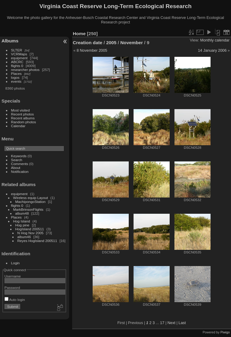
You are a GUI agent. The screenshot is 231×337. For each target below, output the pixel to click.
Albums (10, 40)
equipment (19, 58)
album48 (22, 213)
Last (182, 322)
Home (79, 33)
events (16, 81)
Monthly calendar (214, 40)
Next (171, 322)
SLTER (16, 50)
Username (13, 276)
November (131, 42)
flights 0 (17, 66)
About (15, 168)
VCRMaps (19, 54)
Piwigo (225, 332)
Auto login (15, 300)
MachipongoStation (30, 202)
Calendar (18, 126)
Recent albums (23, 118)
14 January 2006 (212, 50)
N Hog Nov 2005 (30, 233)
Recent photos (22, 114)
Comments (19, 164)
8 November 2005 (92, 50)
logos (15, 77)
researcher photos (25, 70)
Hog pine (22, 225)
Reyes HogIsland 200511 (37, 241)
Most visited (20, 110)
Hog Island (21, 221)
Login (15, 263)
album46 (24, 237)
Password (12, 288)
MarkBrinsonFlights (28, 209)
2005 (111, 42)
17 (162, 322)
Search (16, 160)
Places (16, 73)
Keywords (19, 156)
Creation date (87, 42)
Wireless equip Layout (30, 198)
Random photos (23, 122)
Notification (20, 171)
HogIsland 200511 (29, 229)
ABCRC (17, 62)
